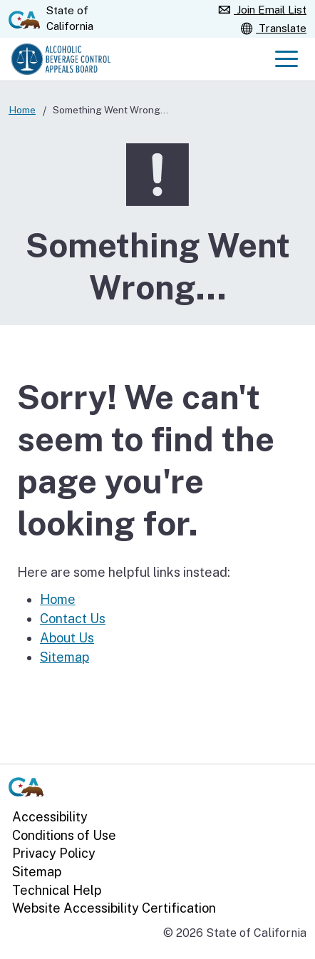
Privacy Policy (53, 853)
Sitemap (64, 657)
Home (22, 110)
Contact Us (72, 618)
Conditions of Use (64, 835)
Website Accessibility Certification (114, 908)
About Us (67, 637)
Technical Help (56, 890)
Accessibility (50, 816)
